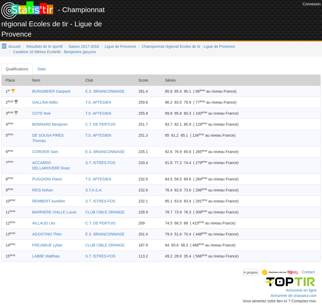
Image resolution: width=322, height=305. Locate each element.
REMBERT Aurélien (48, 201)
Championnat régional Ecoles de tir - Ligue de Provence (188, 46)
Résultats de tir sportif (44, 46)
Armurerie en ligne (301, 290)
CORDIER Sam (45, 152)
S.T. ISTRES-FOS (100, 163)
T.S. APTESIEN (98, 102)
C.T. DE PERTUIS (100, 124)
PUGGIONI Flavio (47, 179)
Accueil (14, 46)
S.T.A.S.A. (94, 190)
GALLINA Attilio (45, 102)
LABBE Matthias (46, 256)
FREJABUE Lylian (47, 245)
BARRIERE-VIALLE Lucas (54, 212)
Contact (308, 272)
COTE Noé (41, 113)
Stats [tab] (41, 69)
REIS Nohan (42, 190)
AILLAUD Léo (43, 223)
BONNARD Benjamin (50, 124)
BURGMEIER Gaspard (51, 91)
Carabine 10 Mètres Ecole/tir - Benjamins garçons (54, 52)
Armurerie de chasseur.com (294, 295)
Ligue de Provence (120, 46)
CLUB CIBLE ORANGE (105, 212)
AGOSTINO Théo (46, 234)
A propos (251, 272)
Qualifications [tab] (17, 69)
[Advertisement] (203, 13)
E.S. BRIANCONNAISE (105, 91)
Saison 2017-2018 (83, 46)
